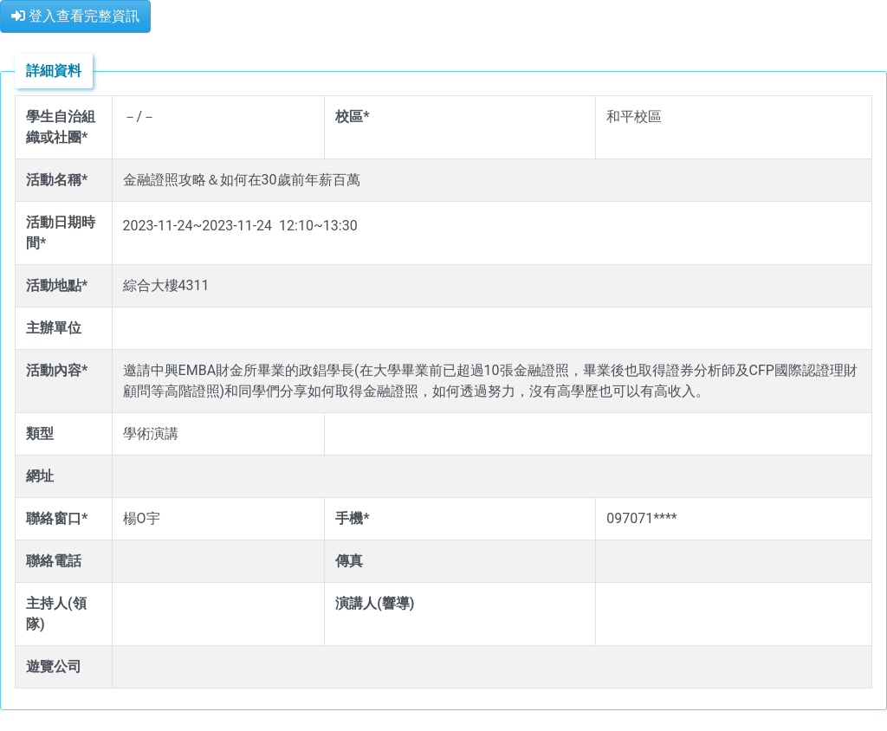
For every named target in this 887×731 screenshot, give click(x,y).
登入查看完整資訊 (75, 16)
